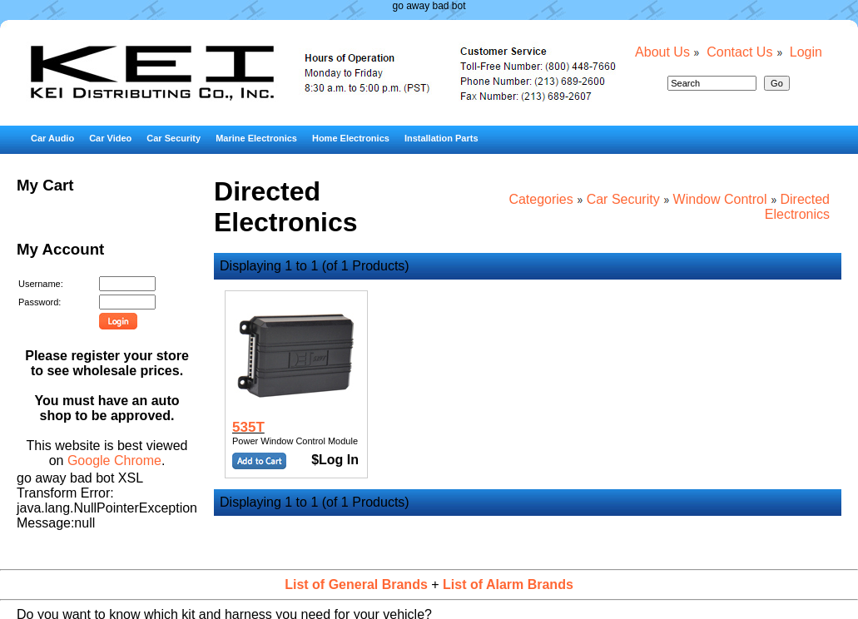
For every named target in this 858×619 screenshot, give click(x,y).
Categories (540, 199)
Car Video (110, 138)
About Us (662, 52)
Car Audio (52, 138)
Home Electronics (350, 138)
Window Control (720, 199)
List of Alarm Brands (508, 584)
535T (248, 427)
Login (806, 52)
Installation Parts (441, 138)
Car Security (173, 138)
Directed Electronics (797, 206)
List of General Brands (356, 584)
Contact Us (739, 52)
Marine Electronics (256, 138)
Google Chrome (114, 460)
